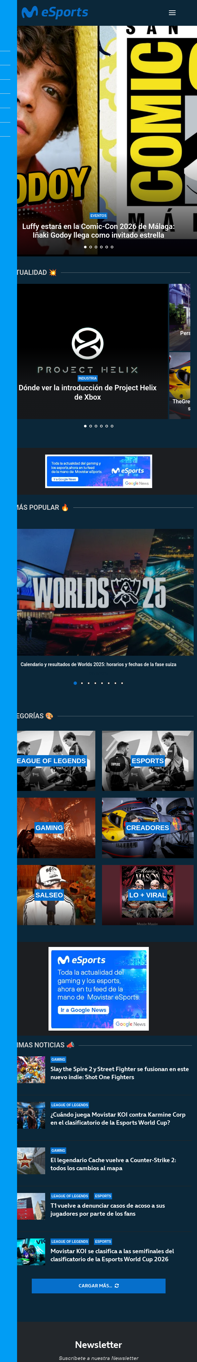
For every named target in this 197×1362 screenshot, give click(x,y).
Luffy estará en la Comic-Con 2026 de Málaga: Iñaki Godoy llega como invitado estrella (98, 230)
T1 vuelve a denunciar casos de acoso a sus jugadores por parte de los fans (108, 1209)
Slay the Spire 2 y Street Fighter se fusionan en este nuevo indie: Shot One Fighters (120, 1073)
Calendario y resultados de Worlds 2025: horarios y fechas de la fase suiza (99, 664)
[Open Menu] (172, 12)
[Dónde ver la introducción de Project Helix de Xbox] (87, 351)
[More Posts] (99, 1286)
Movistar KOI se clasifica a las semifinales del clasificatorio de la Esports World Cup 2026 (112, 1255)
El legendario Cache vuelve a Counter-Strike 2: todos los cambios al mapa (113, 1164)
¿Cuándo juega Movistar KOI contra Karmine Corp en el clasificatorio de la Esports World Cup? (118, 1118)
